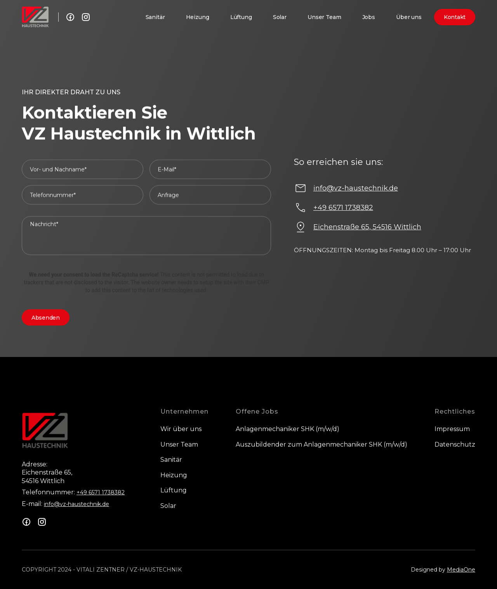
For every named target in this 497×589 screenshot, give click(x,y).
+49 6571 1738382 (100, 492)
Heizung (197, 17)
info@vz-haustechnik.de (76, 504)
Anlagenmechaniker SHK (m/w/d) (287, 429)
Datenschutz (454, 444)
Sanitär (155, 17)
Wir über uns (181, 429)
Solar (280, 17)
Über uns (409, 17)
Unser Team (324, 17)
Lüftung (241, 17)
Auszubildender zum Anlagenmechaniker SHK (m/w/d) (321, 444)
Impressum (452, 429)
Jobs (368, 17)
